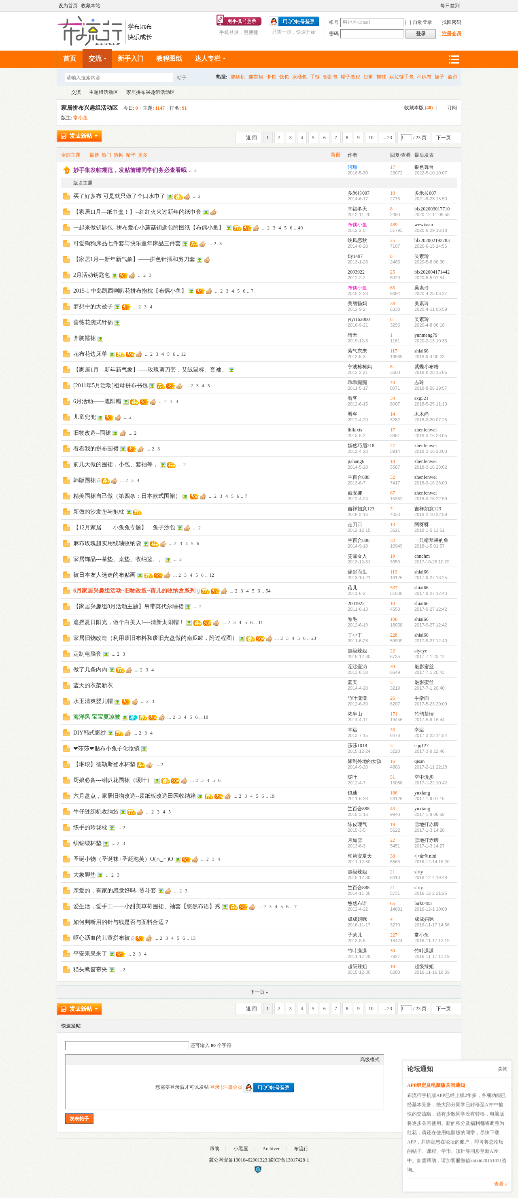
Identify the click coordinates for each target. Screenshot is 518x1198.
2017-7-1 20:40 (429, 688)
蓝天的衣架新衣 (93, 685)
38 (392, 303)
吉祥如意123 (361, 509)
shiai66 (421, 351)
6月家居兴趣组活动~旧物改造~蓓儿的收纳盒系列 (134, 591)
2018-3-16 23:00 (430, 482)
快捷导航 (453, 59)
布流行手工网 (60, 92)
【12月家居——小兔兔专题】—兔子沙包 (124, 528)
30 (392, 951)
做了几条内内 (90, 670)
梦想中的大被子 (93, 307)
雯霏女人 (357, 556)
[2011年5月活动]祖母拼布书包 (110, 385)
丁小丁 (355, 635)
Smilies (130, 1060)
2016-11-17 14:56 (432, 924)
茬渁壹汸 (357, 666)
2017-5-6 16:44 (429, 719)
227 (393, 935)
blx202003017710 (432, 209)
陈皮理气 (357, 824)
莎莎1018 (357, 745)
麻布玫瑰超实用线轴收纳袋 (107, 543)
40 (392, 382)
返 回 (251, 137)
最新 (94, 155)
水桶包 (299, 77)
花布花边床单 (90, 354)
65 (392, 288)
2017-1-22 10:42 (430, 782)
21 (392, 872)
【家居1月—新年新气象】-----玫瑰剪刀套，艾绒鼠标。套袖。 (150, 370)
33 (392, 730)
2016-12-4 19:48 (430, 877)
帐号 (334, 22)
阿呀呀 (421, 524)
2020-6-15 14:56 (430, 246)
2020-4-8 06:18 (429, 325)
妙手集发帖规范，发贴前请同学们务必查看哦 (130, 170)
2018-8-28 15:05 (430, 372)
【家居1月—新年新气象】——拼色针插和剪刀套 (134, 259)
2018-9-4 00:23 (429, 356)
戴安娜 (355, 493)
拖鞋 (381, 77)
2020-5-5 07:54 (429, 277)
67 (392, 493)
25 (392, 240)
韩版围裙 (84, 480)
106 (393, 619)
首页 (69, 58)
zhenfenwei (425, 430)
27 (392, 445)
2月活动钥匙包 (91, 275)
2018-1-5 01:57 (429, 546)
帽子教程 (350, 77)
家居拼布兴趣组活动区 (150, 92)
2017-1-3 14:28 (429, 830)
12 (183, 354)
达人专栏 (208, 58)
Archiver (271, 1148)
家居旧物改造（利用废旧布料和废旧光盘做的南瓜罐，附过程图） (155, 638)
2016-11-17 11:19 (432, 956)
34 (392, 398)
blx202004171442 (432, 272)
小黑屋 (241, 1148)
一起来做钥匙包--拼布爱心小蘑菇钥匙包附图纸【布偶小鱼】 (148, 228)
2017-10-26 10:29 (432, 561)
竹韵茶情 (424, 714)
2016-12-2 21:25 (430, 893)
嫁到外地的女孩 (365, 761)
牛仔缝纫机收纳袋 (96, 812)
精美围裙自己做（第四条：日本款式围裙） (127, 496)
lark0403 (423, 903)
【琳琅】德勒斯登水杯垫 (104, 764)
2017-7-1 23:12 (429, 656)
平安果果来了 (90, 954)
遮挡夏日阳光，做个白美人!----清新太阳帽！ (129, 622)
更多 (143, 155)
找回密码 (451, 22)
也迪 (352, 793)
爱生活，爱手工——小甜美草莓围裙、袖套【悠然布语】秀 (147, 906)
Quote (110, 1060)
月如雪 (355, 840)
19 (392, 556)
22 (392, 651)
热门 (106, 155)
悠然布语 (357, 903)
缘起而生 (357, 572)
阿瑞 (352, 167)
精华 (131, 155)
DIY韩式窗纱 (89, 733)
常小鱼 (80, 118)
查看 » (500, 1184)
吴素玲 (421, 256)
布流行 (301, 1148)
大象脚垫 (84, 875)
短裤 (368, 77)
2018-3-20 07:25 (430, 419)
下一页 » (259, 992)
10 (371, 137)
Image (90, 1060)
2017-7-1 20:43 (429, 672)
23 (313, 638)
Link (100, 1060)
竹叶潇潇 (357, 698)
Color (80, 1060)
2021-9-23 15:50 (430, 198)
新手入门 (131, 58)
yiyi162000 (359, 319)
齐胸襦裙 (84, 338)
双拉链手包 (401, 77)
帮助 (214, 1148)
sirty (418, 872)
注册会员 (451, 33)
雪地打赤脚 (426, 824)
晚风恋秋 (357, 240)
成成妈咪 (357, 919)
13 (392, 524)
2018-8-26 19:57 (430, 388)
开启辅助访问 (437, 5)
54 (268, 591)
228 (393, 635)
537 (393, 588)
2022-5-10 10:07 (430, 172)
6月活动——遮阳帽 (97, 401)
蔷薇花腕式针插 (93, 322)
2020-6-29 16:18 (430, 230)
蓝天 (352, 682)
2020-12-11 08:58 (432, 214)
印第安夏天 (360, 856)
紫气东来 (357, 351)
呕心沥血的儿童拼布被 (101, 938)
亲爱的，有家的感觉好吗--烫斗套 (114, 891)
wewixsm (423, 224)
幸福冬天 (357, 209)
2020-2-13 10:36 (430, 340)
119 (393, 572)
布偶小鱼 (357, 224)
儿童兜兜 (84, 417)
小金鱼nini (425, 856)
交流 (95, 58)
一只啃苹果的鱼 (431, 540)
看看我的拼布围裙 (96, 449)
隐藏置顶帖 (335, 170)
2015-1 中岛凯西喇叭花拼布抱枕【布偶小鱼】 (130, 291)
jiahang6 (356, 461)
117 (393, 351)
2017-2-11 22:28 (430, 767)
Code (120, 1060)
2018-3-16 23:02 (430, 467)
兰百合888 (358, 477)
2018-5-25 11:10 (430, 403)
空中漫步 (424, 777)
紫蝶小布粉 (426, 367)
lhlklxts (355, 430)
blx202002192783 (432, 240)
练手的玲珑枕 (90, 827)
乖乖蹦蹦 (357, 382)
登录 (215, 1087)
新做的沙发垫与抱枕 (98, 512)
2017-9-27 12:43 (430, 593)
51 (392, 777)
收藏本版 (418, 107)
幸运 (352, 730)
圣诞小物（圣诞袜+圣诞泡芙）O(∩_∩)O (123, 859)
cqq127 (421, 745)
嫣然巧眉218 (361, 445)
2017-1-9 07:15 (429, 798)
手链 (315, 77)
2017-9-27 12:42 (430, 609)
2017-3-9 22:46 (429, 751)
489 (393, 224)
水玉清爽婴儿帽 (93, 701)
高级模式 (370, 1059)
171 (393, 714)
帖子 (182, 78)
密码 (334, 33)
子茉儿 (355, 935)
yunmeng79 (425, 335)
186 (393, 793)
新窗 (335, 154)
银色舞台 (424, 167)
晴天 (352, 335)
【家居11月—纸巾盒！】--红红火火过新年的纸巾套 (137, 212)
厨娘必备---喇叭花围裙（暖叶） (113, 780)
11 (260, 622)
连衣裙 (255, 77)
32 (392, 477)
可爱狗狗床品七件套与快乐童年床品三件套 (127, 243)
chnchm (422, 556)
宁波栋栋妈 (360, 367)
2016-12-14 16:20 (432, 861)
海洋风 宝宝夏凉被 (96, 717)
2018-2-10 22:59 (430, 514)
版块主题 (83, 183)
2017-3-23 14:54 (430, 735)
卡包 (271, 77)
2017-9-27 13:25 (430, 577)
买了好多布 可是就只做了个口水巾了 (119, 196)
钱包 (284, 77)
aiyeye (420, 651)
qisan (419, 761)
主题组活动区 (103, 92)
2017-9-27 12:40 (430, 640)
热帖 (118, 155)
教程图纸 (169, 58)
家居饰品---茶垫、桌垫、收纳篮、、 (118, 559)
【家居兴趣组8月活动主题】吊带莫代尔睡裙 (128, 606)
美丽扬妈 (357, 303)
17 (392, 167)
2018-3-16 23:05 (430, 435)
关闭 (502, 1069)
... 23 (387, 137)
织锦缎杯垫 (87, 843)
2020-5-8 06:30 (429, 261)
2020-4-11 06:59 (430, 309)
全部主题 (71, 155)
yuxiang (422, 793)
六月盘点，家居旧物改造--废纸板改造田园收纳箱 (134, 796)
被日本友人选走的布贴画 (104, 575)
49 (300, 228)
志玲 (419, 382)
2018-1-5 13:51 (429, 530)
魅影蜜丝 (424, 666)
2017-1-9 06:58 (429, 814)
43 (392, 808)
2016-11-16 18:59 (432, 972)
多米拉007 (358, 193)
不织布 (424, 77)
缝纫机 (238, 77)
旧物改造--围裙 (92, 433)
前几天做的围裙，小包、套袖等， (115, 464)
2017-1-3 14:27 (429, 845)
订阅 (452, 107)
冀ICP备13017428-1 (288, 1160)
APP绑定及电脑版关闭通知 (436, 1085)
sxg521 (421, 398)
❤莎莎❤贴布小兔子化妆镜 (106, 749)
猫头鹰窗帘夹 (90, 969)
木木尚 (421, 414)
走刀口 (355, 524)
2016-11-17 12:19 (432, 940)
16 (392, 761)
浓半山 (355, 714)
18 (392, 461)
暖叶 (352, 777)
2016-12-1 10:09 (430, 909)
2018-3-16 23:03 (430, 451)
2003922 (356, 272)
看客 (352, 398)
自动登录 (418, 22)
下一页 (443, 137)
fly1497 (355, 256)
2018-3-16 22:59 (430, 498)
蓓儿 (352, 588)
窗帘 (452, 77)
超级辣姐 (357, 651)
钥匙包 (330, 77)
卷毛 (352, 619)
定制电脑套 (87, 654)
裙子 (439, 77)
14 (392, 414)
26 (392, 698)
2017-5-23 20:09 (430, 703)
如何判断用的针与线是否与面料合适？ (121, 922)
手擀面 (421, 698)
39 (392, 666)
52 (392, 540)
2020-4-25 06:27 (430, 293)
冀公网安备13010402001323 (238, 1160)
